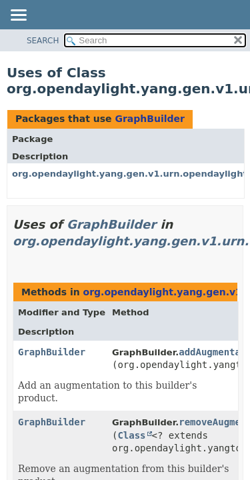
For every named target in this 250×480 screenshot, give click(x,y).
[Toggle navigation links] (18, 16)
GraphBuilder (150, 118)
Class (131, 435)
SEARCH (43, 40)
